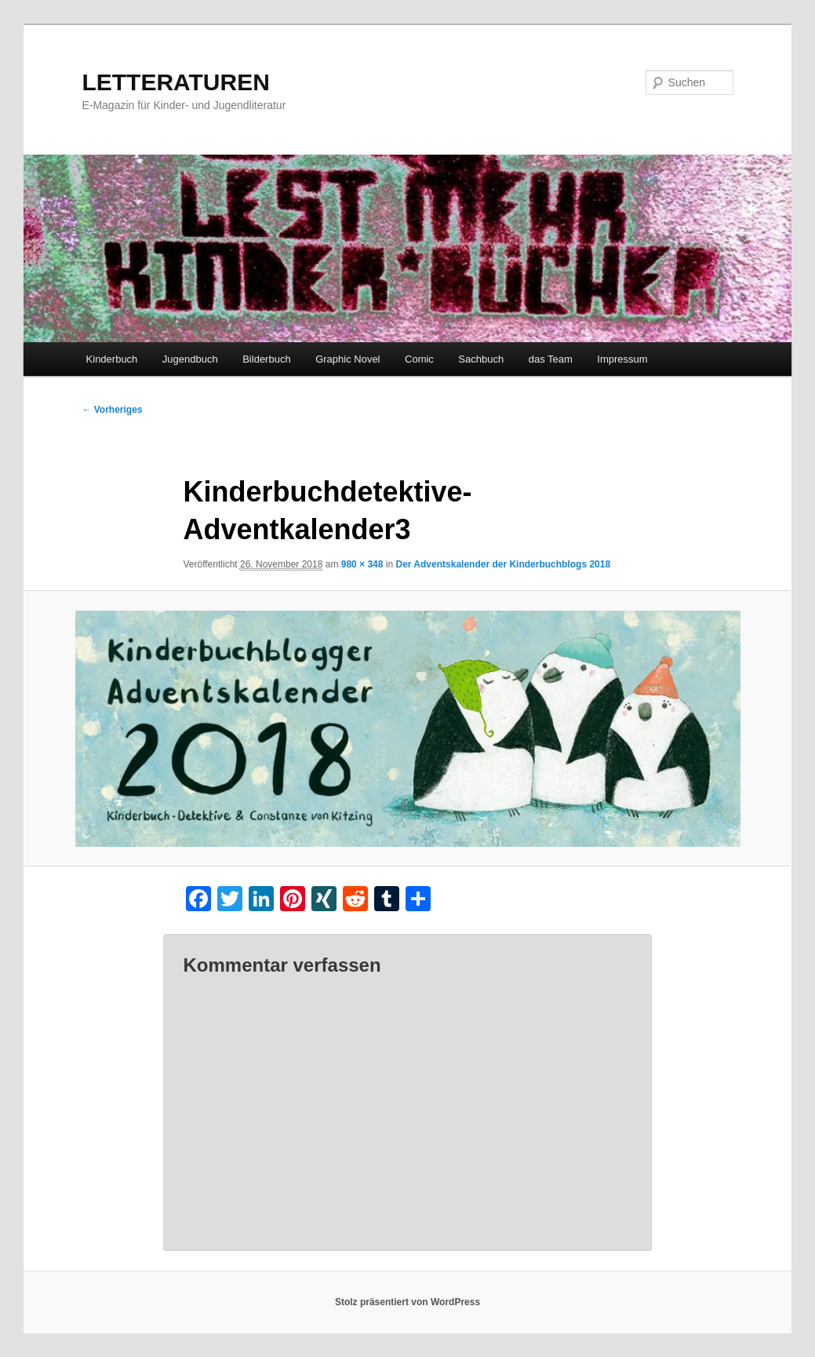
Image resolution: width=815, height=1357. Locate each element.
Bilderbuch (266, 359)
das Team (551, 359)
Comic (419, 359)
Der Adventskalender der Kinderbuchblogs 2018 (502, 564)
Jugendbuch (190, 359)
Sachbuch (481, 359)
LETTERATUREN (175, 82)
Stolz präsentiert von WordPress (407, 1302)
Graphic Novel (347, 359)
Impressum (622, 359)
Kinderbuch (112, 359)
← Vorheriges (112, 409)
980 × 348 (362, 564)
